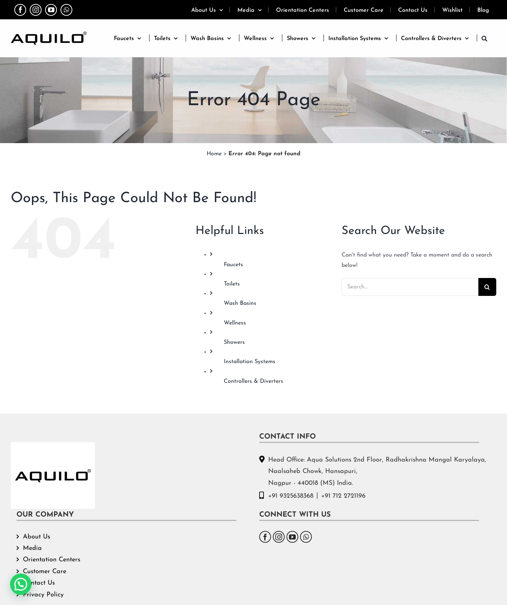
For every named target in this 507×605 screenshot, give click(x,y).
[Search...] (410, 287)
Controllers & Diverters (253, 381)
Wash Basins (240, 303)
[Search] (487, 287)
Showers (234, 342)
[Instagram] (279, 537)
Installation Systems (249, 362)
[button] (484, 38)
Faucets (233, 265)
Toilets (232, 284)
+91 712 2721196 (343, 496)
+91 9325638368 (290, 496)
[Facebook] (265, 537)
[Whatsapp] (306, 537)
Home (214, 154)
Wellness (235, 323)
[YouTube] (292, 537)
